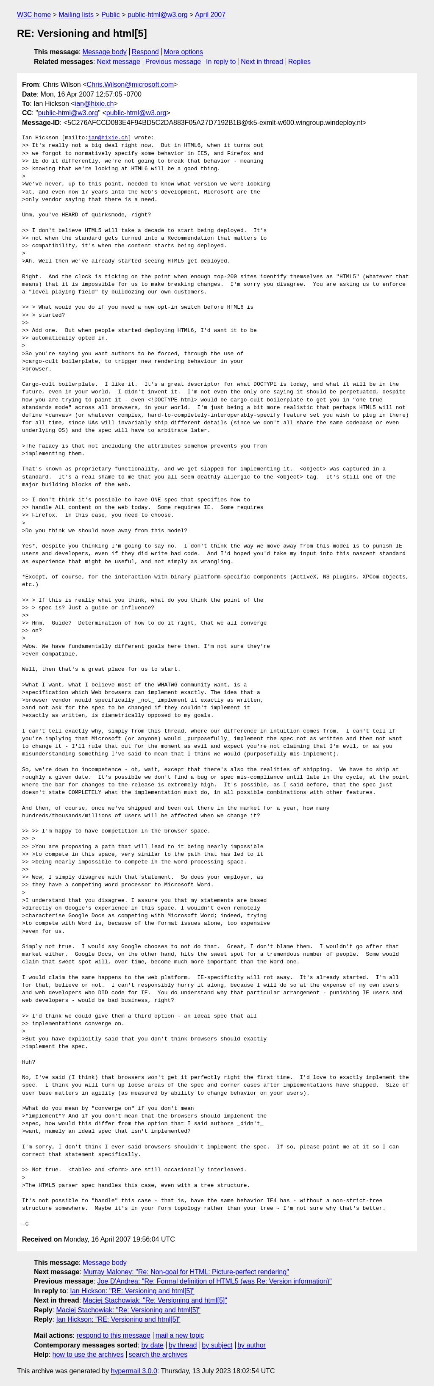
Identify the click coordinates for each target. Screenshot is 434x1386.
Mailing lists (76, 14)
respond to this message (113, 1335)
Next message (118, 61)
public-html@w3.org (158, 14)
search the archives (158, 1354)
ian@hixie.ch (94, 103)
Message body (105, 51)
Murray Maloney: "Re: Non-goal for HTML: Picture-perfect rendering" (186, 1271)
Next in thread (262, 61)
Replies (299, 61)
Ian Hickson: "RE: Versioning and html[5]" (132, 1291)
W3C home (34, 14)
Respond (145, 51)
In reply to (221, 61)
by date (152, 1345)
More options (183, 51)
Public (110, 14)
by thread (183, 1345)
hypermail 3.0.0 (134, 1371)
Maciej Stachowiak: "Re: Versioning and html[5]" (155, 1300)
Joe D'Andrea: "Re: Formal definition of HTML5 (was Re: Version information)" (214, 1281)
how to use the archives (88, 1354)
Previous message (173, 61)
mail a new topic (180, 1335)
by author (251, 1345)
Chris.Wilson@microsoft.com (130, 84)
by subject (217, 1345)
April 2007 (210, 14)
